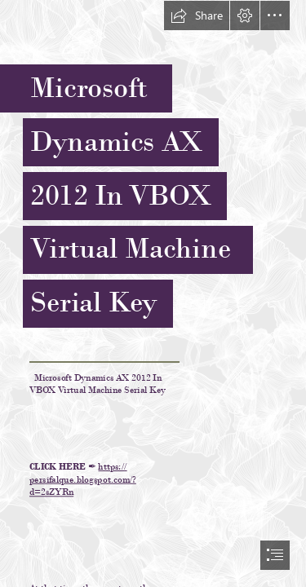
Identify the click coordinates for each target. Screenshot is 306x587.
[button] (196, 15)
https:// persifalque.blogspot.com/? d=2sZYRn (82, 479)
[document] (153, 293)
